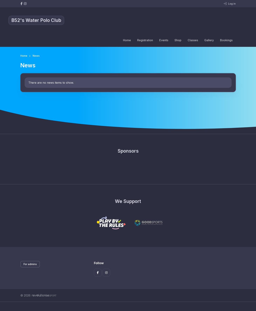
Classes (193, 40)
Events (163, 40)
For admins (30, 264)
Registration (145, 40)
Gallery (209, 40)
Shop (178, 40)
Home (127, 40)
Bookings (226, 40)
